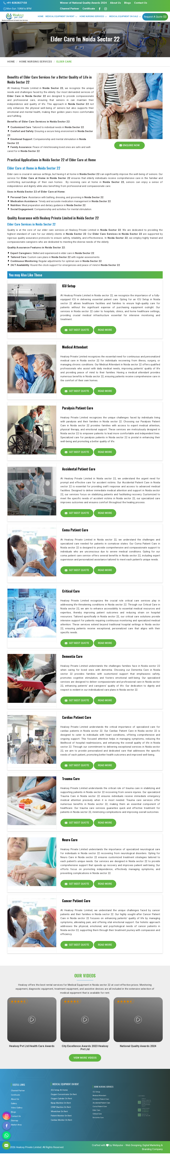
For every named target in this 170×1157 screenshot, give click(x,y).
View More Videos (85, 1061)
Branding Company (152, 1152)
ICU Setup (68, 285)
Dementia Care (72, 658)
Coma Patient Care (75, 531)
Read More (106, 330)
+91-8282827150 (15, 2)
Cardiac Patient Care (76, 719)
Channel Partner (69, 8)
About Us (115, 2)
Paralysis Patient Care (77, 408)
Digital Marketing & (153, 1148)
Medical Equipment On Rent (61, 16)
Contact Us (140, 2)
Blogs (127, 2)
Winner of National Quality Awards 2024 (83, 2)
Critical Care (71, 592)
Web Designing (133, 1148)
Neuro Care (70, 842)
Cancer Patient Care (76, 904)
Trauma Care (71, 781)
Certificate (89, 8)
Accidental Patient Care (78, 470)
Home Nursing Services (93, 16)
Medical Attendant (75, 347)
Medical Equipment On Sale (125, 16)
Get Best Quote (77, 330)
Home (40, 16)
